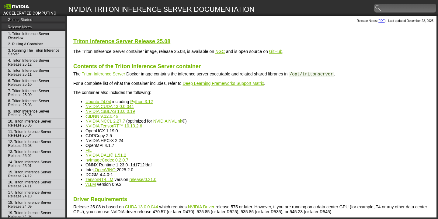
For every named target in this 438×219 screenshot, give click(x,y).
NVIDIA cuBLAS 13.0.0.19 (110, 111)
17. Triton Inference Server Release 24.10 (29, 194)
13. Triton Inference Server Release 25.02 (29, 154)
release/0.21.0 (142, 179)
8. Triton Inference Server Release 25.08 (28, 103)
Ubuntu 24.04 (98, 101)
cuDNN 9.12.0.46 (101, 116)
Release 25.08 (121, 41)
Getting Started (20, 20)
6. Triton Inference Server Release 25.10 (28, 83)
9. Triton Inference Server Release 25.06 (28, 113)
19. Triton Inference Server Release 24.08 (29, 215)
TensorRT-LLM (99, 179)
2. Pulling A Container (25, 44)
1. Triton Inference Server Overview (28, 36)
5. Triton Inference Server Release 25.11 (28, 72)
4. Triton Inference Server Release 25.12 (28, 62)
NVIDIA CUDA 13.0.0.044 (109, 106)
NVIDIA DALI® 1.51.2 (105, 155)
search (378, 8)
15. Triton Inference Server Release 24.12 (29, 174)
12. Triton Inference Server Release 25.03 (29, 144)
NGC (220, 51)
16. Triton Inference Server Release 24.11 (29, 184)
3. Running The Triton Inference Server (34, 52)
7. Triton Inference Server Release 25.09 (28, 93)
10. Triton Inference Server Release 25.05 (29, 123)
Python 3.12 (141, 101)
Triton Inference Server (103, 73)
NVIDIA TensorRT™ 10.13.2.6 (113, 125)
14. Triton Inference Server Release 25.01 (29, 164)
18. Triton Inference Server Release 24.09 (29, 204)
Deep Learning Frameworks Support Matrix (223, 83)
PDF (381, 21)
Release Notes (20, 27)
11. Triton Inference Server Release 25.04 (29, 133)
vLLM (90, 184)
